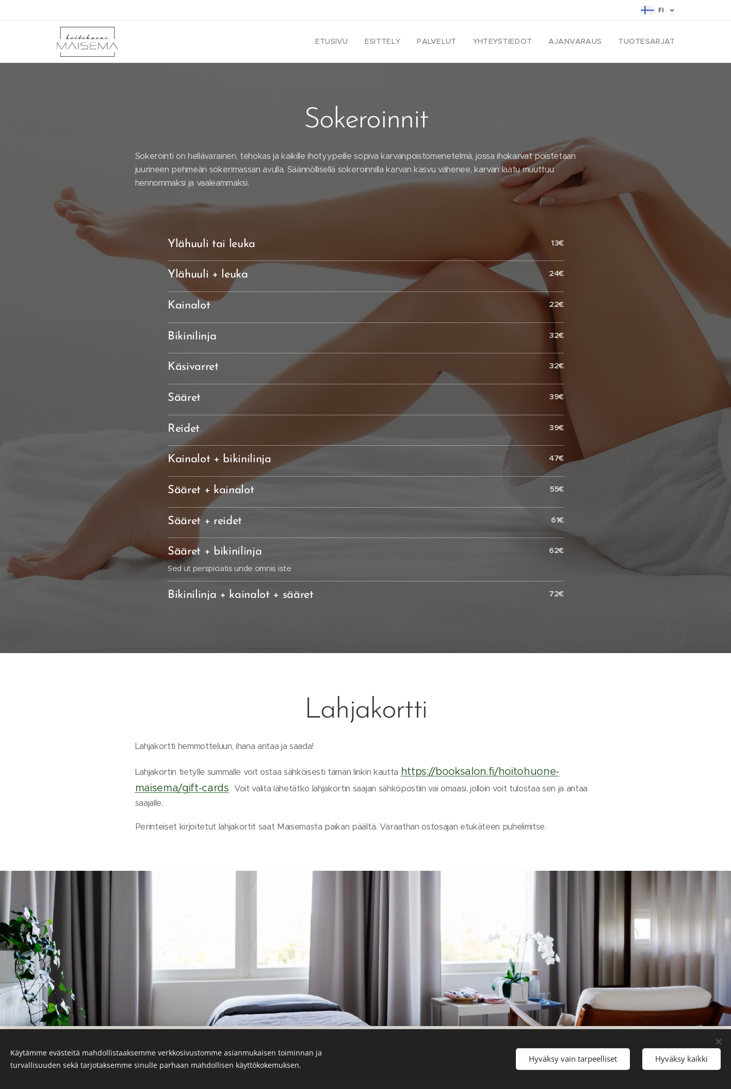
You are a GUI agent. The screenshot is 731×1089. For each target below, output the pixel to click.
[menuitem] (355, 42)
